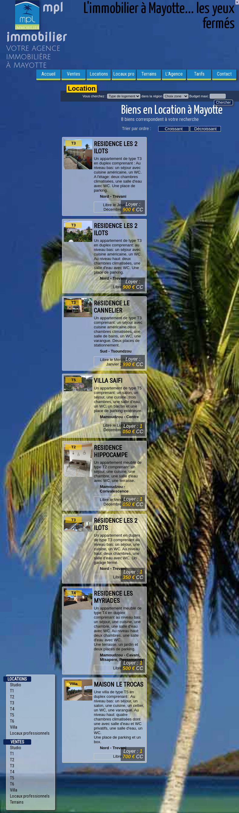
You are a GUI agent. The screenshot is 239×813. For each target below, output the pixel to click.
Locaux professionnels (30, 733)
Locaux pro (123, 74)
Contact (224, 74)
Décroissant (205, 128)
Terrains (148, 74)
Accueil (48, 74)
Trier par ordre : (136, 128)
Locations (99, 74)
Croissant (173, 128)
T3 (12, 703)
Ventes (73, 74)
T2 (12, 696)
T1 (12, 690)
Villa (13, 727)
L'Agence (174, 74)
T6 (12, 721)
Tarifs (199, 74)
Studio (15, 684)
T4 (12, 709)
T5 (12, 715)
